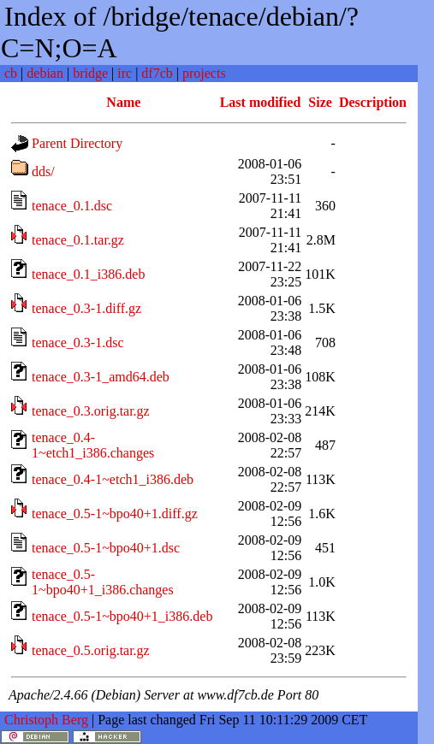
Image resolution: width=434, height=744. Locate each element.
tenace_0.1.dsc (72, 205)
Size (320, 102)
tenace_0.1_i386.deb (88, 274)
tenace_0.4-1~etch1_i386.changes (93, 445)
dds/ (43, 171)
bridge (90, 73)
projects (204, 73)
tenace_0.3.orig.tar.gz (91, 411)
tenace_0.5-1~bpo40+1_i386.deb (122, 616)
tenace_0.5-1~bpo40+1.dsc (106, 547)
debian (45, 73)
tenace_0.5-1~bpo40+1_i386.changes (103, 582)
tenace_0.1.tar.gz (78, 240)
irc (124, 73)
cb (10, 73)
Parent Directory (77, 143)
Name (123, 102)
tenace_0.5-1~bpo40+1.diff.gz (115, 513)
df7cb (156, 73)
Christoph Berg (46, 719)
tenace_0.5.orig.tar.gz (91, 650)
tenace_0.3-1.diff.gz (86, 308)
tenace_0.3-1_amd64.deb (100, 376)
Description (373, 102)
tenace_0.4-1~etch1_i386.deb (112, 479)
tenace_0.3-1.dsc (78, 342)
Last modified (260, 102)
